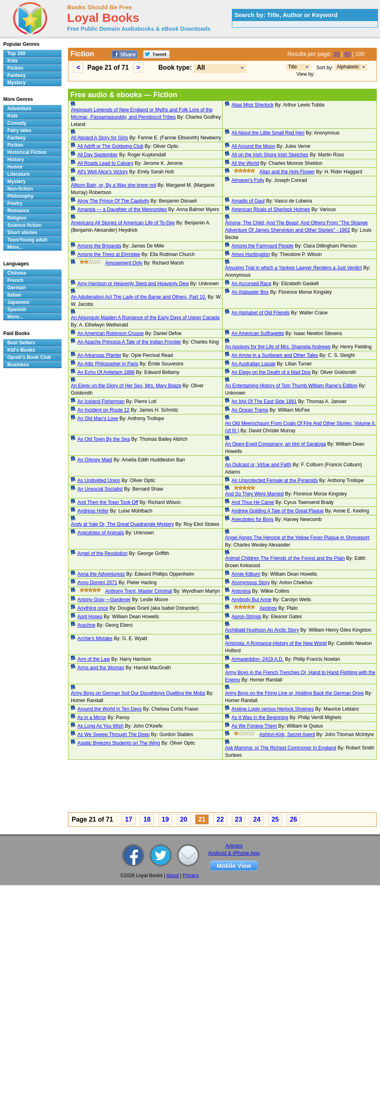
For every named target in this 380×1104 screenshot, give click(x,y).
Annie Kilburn (245, 574)
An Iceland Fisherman (101, 401)
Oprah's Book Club (29, 357)
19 (165, 819)
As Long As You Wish (100, 726)
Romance (18, 211)
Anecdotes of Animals (100, 533)
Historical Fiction (27, 152)
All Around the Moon (253, 146)
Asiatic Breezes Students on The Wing (118, 743)
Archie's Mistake (95, 638)
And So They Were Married (254, 494)
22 (220, 819)
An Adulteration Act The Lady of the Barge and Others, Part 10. (138, 297)
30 (336, 54)
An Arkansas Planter (99, 355)
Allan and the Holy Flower (287, 172)
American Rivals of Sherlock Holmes (270, 209)
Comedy (16, 123)
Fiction (15, 68)
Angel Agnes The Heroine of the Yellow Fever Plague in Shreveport (297, 537)
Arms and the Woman (100, 668)
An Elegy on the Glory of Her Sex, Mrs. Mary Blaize (126, 386)
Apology (268, 608)
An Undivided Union (98, 480)
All (201, 67)
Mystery (16, 82)
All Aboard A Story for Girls (99, 138)
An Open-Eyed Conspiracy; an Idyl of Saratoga (275, 444)
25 (275, 819)
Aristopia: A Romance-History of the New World (276, 643)
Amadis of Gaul (248, 201)
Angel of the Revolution (102, 553)
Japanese (18, 302)
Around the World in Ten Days (109, 709)
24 (257, 819)
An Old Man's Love (97, 418)
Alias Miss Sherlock (252, 105)
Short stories (22, 232)
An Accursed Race (251, 283)
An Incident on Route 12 (103, 410)
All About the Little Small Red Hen (267, 133)
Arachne (86, 625)
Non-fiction (20, 189)
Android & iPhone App (234, 853)
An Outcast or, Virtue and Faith (258, 465)
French (15, 280)
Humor (15, 167)
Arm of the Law (93, 659)
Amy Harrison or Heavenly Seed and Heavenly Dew (133, 283)
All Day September (97, 155)
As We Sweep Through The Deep (113, 734)
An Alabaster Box (250, 292)
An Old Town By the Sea (103, 439)
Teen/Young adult (27, 240)
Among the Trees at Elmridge (108, 254)
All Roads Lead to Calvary (105, 163)
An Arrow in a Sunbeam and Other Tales (274, 355)
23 (238, 819)
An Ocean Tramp (249, 410)
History (15, 159)
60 (347, 54)
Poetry (14, 203)
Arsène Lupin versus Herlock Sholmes (272, 709)
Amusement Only (123, 263)
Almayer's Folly (247, 180)
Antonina (241, 591)
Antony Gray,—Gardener (104, 599)
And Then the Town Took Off (107, 502)
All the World (245, 163)
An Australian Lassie (253, 364)
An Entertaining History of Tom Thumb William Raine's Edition (291, 386)
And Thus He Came (252, 502)
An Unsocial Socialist (100, 489)
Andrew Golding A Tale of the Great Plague (277, 511)
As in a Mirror (91, 717)
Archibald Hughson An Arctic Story (262, 630)
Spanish (16, 309)
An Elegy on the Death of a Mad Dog (270, 372)
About (172, 875)
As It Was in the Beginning (259, 717)
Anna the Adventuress (101, 574)
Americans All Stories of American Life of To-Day (123, 223)
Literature (18, 174)
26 (293, 819)
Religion (16, 218)
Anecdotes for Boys (252, 519)
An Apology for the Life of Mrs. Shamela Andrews (278, 347)
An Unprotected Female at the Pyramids (274, 480)
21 (202, 819)
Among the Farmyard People (262, 246)
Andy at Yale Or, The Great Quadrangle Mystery (122, 524)
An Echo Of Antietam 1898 (105, 372)
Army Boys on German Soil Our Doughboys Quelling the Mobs (138, 693)
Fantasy (16, 75)
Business (18, 364)
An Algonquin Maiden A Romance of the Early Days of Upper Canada (145, 317)
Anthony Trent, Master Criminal (138, 591)
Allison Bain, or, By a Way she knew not (113, 185)
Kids (12, 61)
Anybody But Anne (251, 599)
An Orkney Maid (94, 460)
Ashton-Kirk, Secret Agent (287, 734)
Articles (234, 846)
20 (183, 819)
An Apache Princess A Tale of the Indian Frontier (129, 342)
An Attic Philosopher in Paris (107, 364)
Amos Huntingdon (250, 254)
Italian (14, 295)
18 (147, 819)
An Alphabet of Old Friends (260, 313)
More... (15, 247)
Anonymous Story (250, 582)
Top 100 (16, 53)
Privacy (191, 875)
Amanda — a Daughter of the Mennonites (122, 209)
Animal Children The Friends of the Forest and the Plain (285, 558)
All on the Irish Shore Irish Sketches (269, 155)
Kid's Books (21, 350)
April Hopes (89, 616)
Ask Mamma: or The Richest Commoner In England (280, 748)
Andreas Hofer (92, 511)
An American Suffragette (257, 333)
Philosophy (20, 196)
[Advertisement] (188, 787)
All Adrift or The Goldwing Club (110, 146)
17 (128, 819)
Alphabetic (348, 67)
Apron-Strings (246, 616)
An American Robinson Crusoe (110, 333)
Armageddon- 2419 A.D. (257, 659)
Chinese (16, 273)
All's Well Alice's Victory (102, 172)
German (16, 287)
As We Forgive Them (254, 726)
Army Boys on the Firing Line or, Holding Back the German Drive (294, 693)
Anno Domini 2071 (97, 582)
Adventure (19, 108)
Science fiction (24, 225)
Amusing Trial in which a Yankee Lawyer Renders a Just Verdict (293, 268)
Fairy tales (19, 130)
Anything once (92, 608)
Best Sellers (21, 343)
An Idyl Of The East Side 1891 (264, 401)
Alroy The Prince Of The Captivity (113, 201)
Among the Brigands (99, 246)
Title (292, 67)
